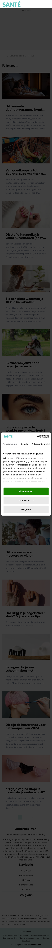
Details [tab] (24, 444)
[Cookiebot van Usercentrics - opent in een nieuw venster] (37, 436)
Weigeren (26, 509)
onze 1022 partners (20, 458)
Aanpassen (26, 500)
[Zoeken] (47, 4)
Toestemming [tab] (10, 444)
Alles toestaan (26, 491)
